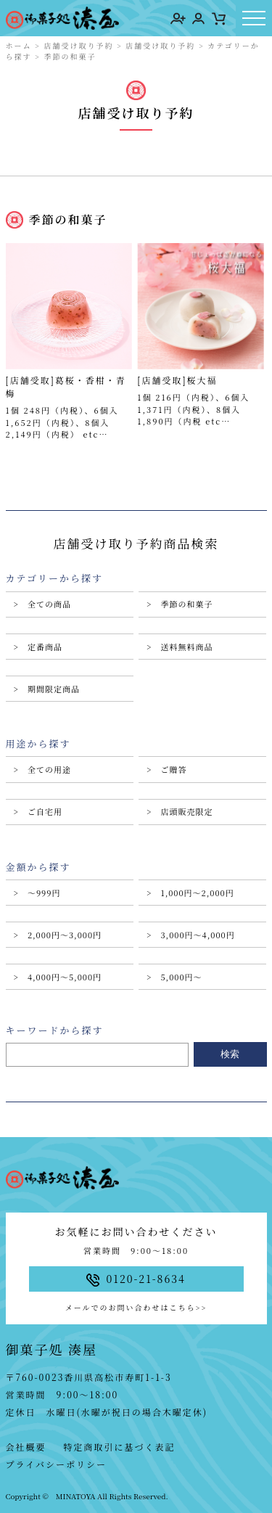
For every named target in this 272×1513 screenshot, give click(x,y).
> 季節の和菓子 (180, 604)
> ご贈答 (166, 769)
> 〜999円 (37, 892)
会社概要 (26, 1446)
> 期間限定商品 (47, 688)
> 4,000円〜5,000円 (58, 977)
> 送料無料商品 (180, 646)
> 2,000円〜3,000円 (58, 934)
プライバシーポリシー (56, 1464)
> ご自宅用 (38, 811)
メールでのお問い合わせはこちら (136, 1307)
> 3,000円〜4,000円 (191, 934)
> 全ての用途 (42, 769)
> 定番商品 (38, 646)
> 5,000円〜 (174, 977)
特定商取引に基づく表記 (120, 1446)
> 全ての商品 (42, 604)
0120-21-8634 (136, 1279)
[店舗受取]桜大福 (177, 380)
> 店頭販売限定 (180, 811)
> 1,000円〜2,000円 (190, 892)
